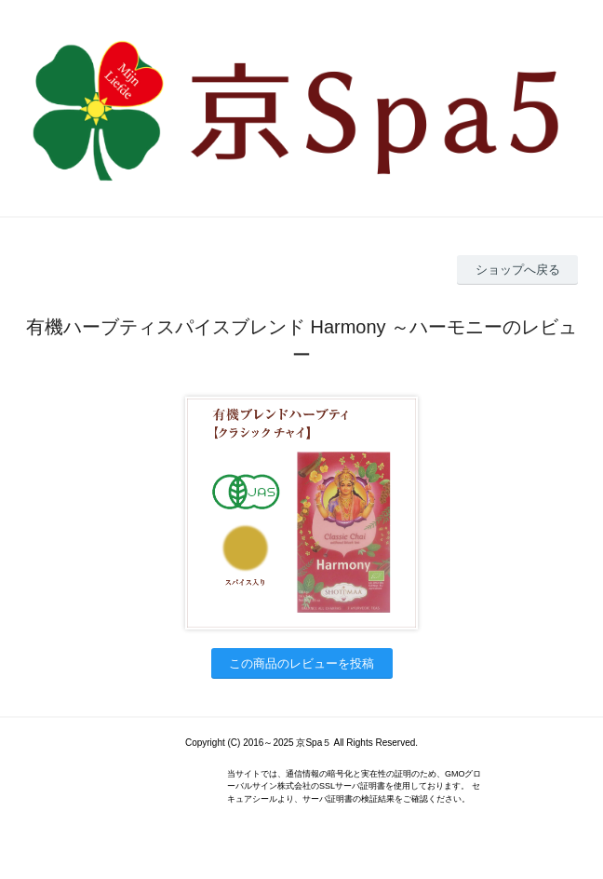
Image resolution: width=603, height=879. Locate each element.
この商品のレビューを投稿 (301, 663)
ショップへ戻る (518, 270)
